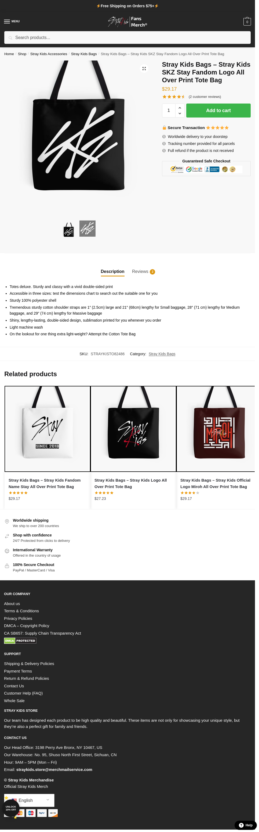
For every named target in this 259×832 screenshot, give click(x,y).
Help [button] (246, 825)
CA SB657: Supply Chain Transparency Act (42, 633)
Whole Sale (14, 700)
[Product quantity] (169, 111)
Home (9, 54)
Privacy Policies (18, 618)
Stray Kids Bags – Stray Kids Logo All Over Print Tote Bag (130, 483)
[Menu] (12, 22)
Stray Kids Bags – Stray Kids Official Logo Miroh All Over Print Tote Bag (215, 483)
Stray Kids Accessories (48, 54)
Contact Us (14, 686)
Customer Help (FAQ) (23, 693)
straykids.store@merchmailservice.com (54, 769)
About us (12, 603)
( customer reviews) (205, 97)
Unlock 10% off (11, 808)
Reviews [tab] (140, 272)
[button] (144, 68)
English (22, 800)
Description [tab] (113, 271)
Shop (22, 54)
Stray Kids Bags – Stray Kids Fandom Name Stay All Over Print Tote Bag (45, 483)
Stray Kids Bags (84, 54)
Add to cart (218, 110)
